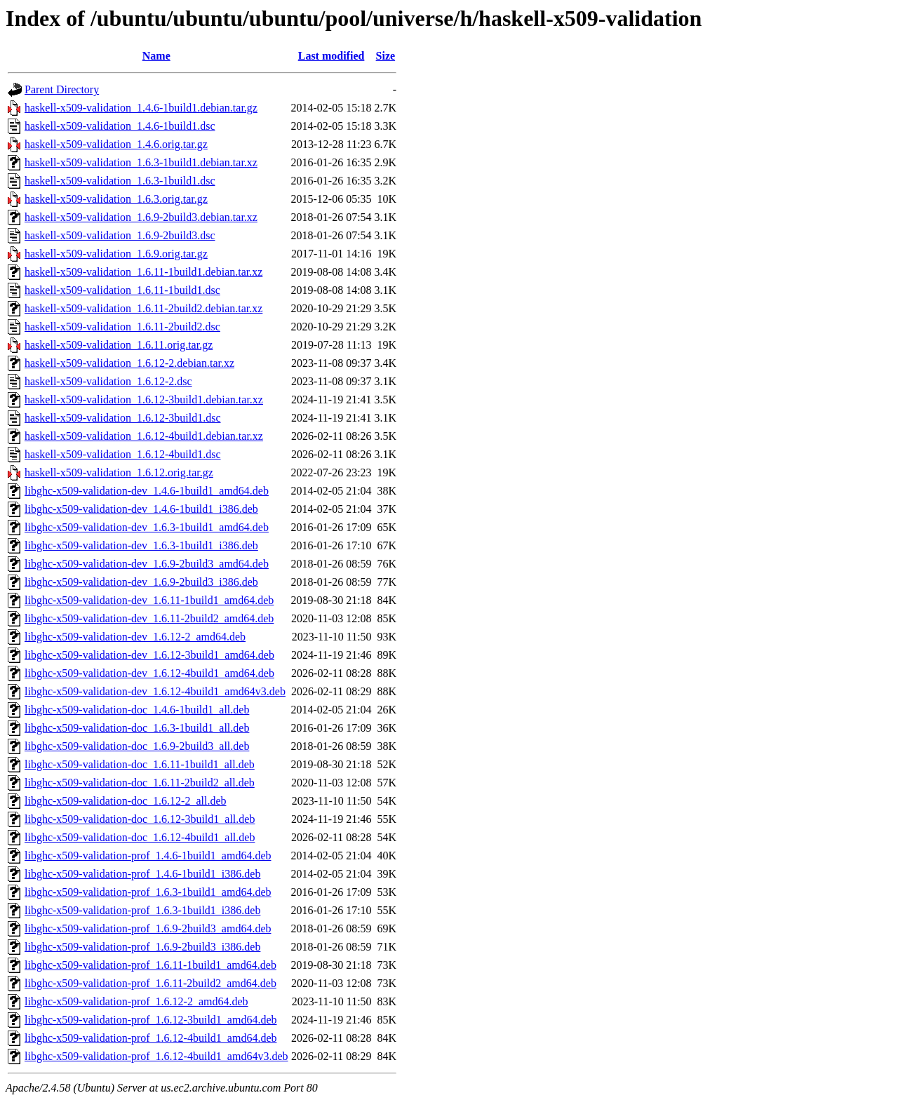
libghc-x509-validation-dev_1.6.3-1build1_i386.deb (141, 545)
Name (156, 56)
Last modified (331, 56)
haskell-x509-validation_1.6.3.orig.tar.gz (116, 199)
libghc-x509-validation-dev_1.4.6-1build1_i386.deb (141, 509)
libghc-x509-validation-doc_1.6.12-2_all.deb (125, 801)
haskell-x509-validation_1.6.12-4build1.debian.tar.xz (144, 436)
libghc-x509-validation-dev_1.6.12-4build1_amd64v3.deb (155, 691)
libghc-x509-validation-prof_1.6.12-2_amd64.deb (136, 1001)
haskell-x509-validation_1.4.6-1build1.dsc (120, 126)
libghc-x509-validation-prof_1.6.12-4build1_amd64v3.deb (156, 1056)
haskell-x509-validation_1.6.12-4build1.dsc (123, 454)
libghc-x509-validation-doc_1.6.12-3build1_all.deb (140, 819)
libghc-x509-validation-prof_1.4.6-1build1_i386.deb (142, 874)
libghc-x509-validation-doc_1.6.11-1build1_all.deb (140, 764)
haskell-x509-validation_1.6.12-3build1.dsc (123, 418)
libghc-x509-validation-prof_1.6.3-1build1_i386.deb (142, 910)
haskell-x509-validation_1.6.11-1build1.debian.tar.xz (143, 272)
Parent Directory (62, 89)
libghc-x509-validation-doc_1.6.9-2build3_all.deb (137, 746)
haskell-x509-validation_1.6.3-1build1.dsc (120, 181)
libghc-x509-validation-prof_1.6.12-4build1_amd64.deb (150, 1038)
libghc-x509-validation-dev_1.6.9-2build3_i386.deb (141, 582)
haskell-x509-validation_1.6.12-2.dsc (108, 381)
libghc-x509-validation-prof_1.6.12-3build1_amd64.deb (150, 1020)
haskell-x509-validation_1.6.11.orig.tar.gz (119, 345)
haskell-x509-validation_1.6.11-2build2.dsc (122, 327)
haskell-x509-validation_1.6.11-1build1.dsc (122, 290)
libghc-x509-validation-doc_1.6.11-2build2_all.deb (140, 783)
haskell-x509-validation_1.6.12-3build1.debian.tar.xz (144, 399)
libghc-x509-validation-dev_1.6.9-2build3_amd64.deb (147, 564)
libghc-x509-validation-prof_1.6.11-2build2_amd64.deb (150, 983)
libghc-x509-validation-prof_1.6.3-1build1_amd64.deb (148, 892)
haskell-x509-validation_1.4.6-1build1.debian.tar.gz (141, 108)
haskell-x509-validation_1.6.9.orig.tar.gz (116, 254)
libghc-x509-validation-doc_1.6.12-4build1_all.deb (140, 837)
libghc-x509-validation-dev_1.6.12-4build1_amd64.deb (149, 673)
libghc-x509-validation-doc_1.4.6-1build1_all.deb (137, 710)
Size (386, 56)
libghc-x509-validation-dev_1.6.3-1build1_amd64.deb (147, 527)
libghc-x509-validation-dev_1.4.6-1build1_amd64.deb (147, 491)
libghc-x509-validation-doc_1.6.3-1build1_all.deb (137, 728)
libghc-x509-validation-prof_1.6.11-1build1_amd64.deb (150, 965)
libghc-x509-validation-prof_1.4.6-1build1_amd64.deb (148, 855)
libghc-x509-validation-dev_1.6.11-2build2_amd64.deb (149, 618)
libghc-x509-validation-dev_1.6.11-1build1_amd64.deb (149, 600)
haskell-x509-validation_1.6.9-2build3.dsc (120, 235)
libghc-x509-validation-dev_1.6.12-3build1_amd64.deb (149, 655)
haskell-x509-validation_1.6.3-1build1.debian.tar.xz (141, 162)
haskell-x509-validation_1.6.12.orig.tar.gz (119, 472)
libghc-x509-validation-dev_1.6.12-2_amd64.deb (135, 637)
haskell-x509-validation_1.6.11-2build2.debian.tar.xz (143, 308)
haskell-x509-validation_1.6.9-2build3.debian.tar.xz (141, 217)
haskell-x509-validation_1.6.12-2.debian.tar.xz (129, 363)
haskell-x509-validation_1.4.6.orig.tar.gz (116, 144)
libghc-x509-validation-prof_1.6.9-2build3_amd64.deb (148, 928)
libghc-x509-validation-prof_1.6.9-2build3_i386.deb (142, 947)
